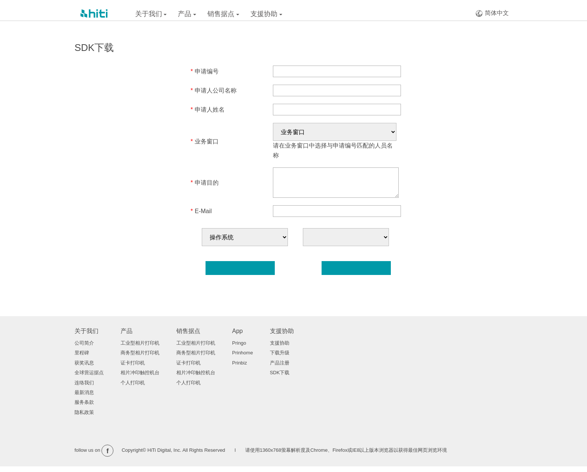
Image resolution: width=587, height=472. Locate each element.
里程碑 (81, 358)
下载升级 (279, 358)
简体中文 (492, 13)
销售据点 (223, 14)
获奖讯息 (84, 368)
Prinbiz (239, 368)
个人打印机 (133, 388)
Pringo (239, 348)
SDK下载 (280, 378)
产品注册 (279, 368)
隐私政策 (84, 418)
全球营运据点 (89, 378)
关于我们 (151, 14)
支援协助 (266, 14)
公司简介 (84, 348)
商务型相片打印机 (140, 358)
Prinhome (242, 358)
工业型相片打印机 (140, 348)
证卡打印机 (133, 368)
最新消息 (84, 398)
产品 (187, 14)
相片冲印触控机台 (140, 378)
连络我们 (84, 388)
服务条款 (84, 408)
